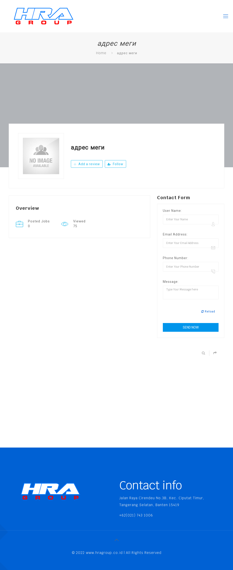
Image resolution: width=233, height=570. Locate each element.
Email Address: (175, 234)
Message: (171, 282)
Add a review (87, 164)
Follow (115, 164)
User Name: (172, 211)
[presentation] (198, 312)
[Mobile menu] (226, 16)
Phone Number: (175, 258)
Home (101, 53)
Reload (208, 311)
